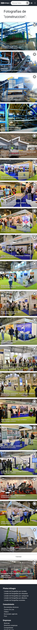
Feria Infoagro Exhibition (9, 178)
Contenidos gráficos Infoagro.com (12, 48)
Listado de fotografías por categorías (16, 626)
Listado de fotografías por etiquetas (16, 624)
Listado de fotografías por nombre (15, 622)
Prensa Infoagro (7, 155)
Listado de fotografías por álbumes (15, 628)
